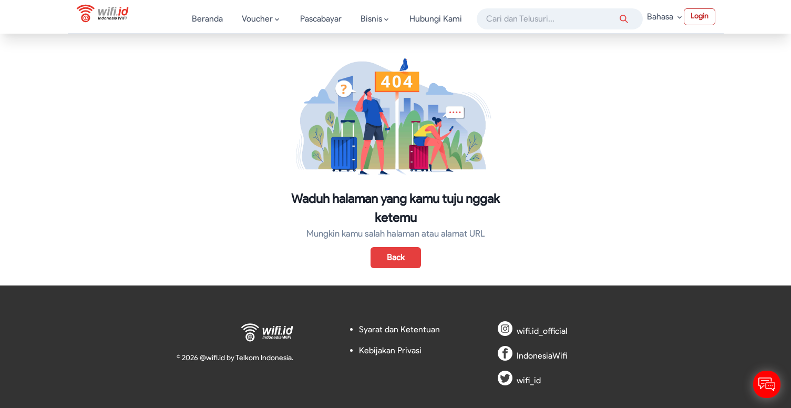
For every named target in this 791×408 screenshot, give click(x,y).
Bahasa (665, 17)
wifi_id (529, 380)
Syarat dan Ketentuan (399, 329)
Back (396, 257)
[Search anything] (623, 19)
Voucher (261, 19)
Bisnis (376, 19)
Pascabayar (321, 19)
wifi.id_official (542, 331)
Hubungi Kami (435, 19)
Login (699, 16)
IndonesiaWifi (542, 356)
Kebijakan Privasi (390, 350)
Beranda (207, 19)
